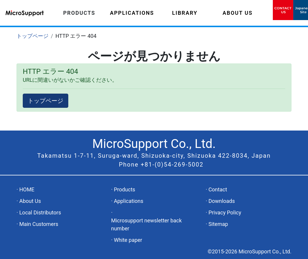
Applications (128, 201)
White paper (128, 240)
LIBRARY (184, 13)
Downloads (221, 201)
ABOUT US (238, 13)
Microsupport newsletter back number (146, 224)
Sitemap (218, 224)
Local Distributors (40, 212)
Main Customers (38, 224)
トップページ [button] (45, 100)
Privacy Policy (224, 212)
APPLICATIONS (132, 13)
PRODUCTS (79, 13)
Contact (217, 189)
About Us (30, 201)
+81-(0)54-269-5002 (172, 164)
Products (124, 189)
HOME (26, 189)
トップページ (32, 36)
